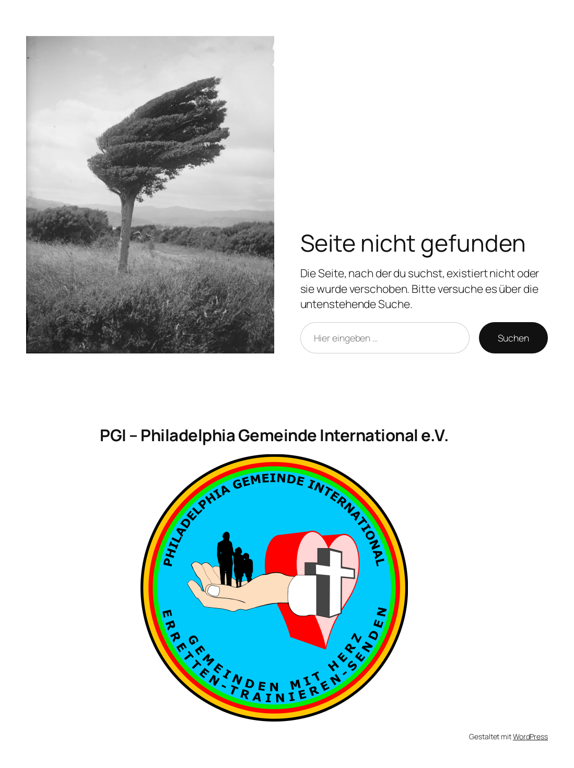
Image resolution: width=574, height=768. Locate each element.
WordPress (530, 736)
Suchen (513, 338)
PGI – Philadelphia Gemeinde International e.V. (274, 435)
